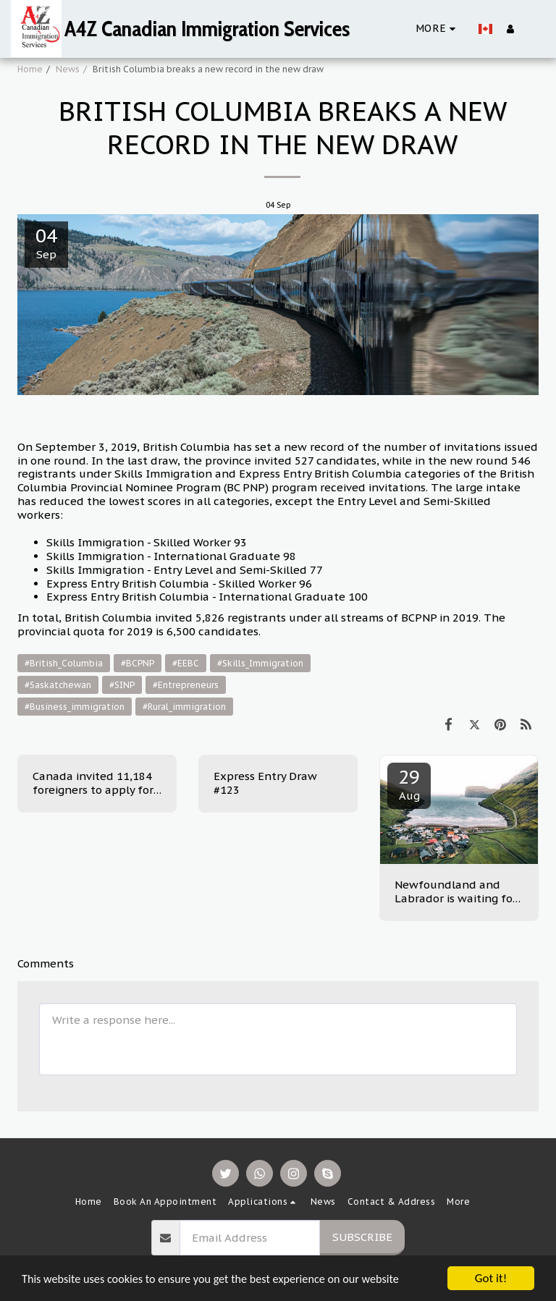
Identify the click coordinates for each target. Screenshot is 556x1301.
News (68, 69)
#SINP (122, 684)
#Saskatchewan (58, 684)
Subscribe (362, 1237)
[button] (533, 28)
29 (409, 783)
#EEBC (185, 663)
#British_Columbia (64, 663)
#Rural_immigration (184, 706)
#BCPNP (137, 663)
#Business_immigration (75, 706)
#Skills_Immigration (260, 663)
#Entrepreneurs (186, 684)
